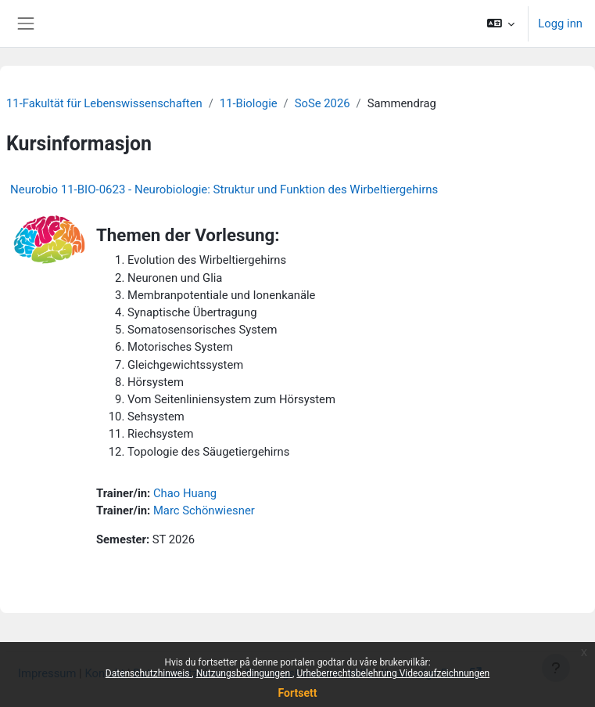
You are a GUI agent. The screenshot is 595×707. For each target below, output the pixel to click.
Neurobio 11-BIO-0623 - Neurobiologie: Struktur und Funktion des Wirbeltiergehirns (224, 189)
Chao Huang (185, 493)
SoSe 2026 (322, 103)
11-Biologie (249, 103)
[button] (501, 23)
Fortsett (297, 693)
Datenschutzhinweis (149, 673)
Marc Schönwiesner (204, 510)
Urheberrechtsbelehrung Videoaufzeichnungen (392, 673)
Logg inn (560, 23)
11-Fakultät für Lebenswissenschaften (104, 103)
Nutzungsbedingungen (244, 673)
